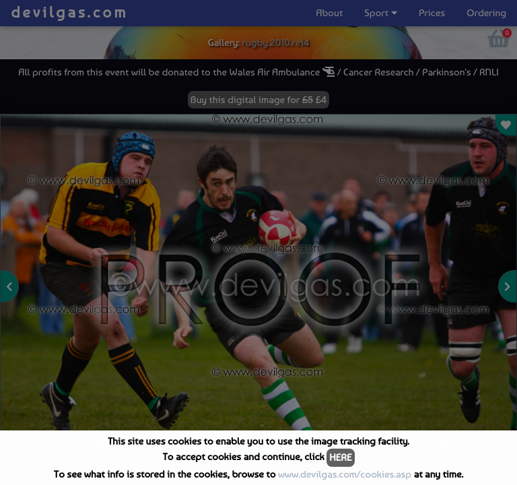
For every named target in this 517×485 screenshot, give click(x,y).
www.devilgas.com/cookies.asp (344, 474)
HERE (340, 457)
